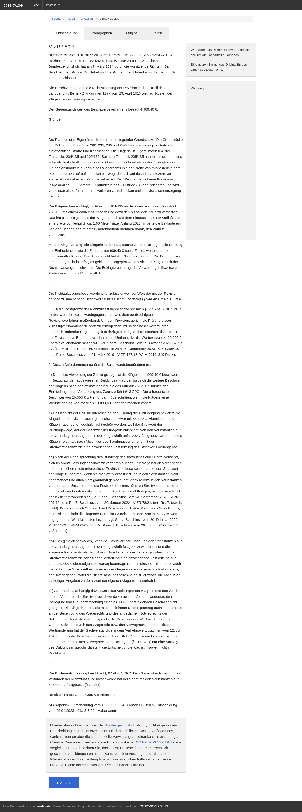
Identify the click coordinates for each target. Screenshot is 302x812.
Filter (71, 18)
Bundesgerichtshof (119, 725)
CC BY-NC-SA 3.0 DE (153, 742)
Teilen (157, 33)
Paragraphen (102, 33)
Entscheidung (109, 18)
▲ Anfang (64, 782)
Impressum (53, 5)
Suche (35, 5)
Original (132, 33)
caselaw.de (43, 806)
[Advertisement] (221, 165)
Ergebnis (87, 18)
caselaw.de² (13, 5)
